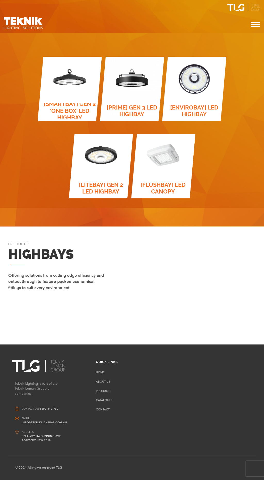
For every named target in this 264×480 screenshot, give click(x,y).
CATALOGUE (104, 400)
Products (103, 391)
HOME (100, 372)
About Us (103, 382)
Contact (103, 409)
